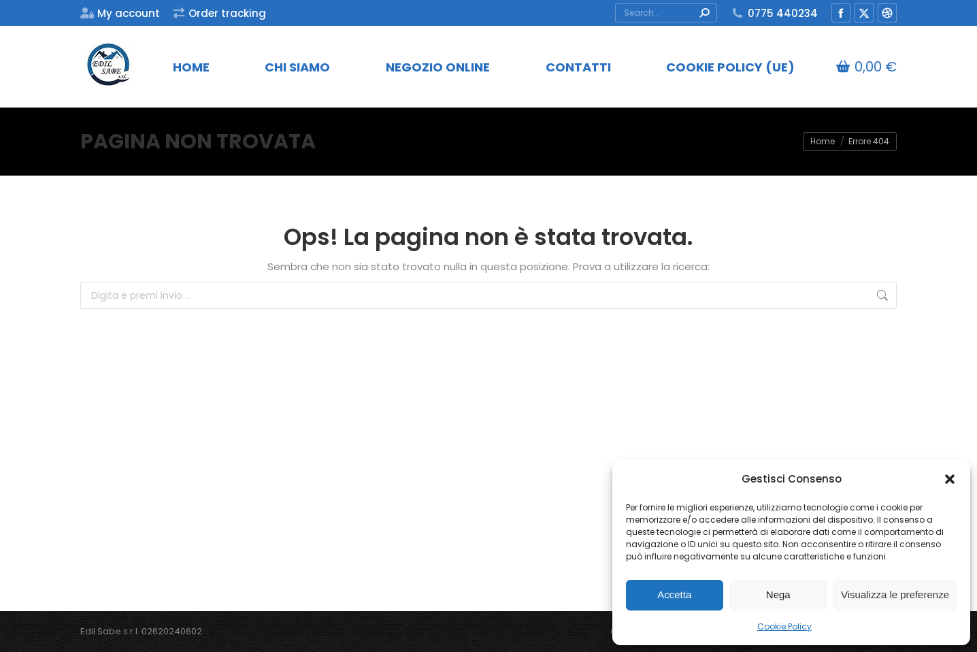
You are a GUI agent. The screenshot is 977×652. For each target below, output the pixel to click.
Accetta (674, 594)
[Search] (666, 12)
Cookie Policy (784, 626)
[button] (950, 479)
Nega (778, 594)
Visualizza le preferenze (895, 594)
